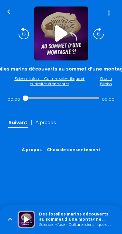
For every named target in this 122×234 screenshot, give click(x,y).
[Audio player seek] (61, 98)
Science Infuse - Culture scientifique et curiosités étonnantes (50, 81)
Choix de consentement (73, 149)
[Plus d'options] (108, 13)
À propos (32, 149)
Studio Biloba (106, 81)
